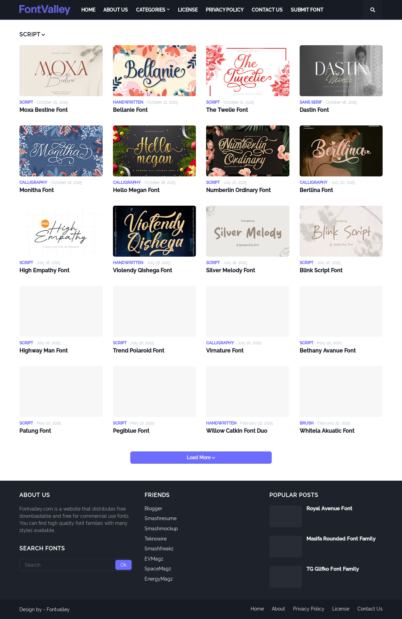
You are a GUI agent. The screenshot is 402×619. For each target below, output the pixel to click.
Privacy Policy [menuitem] (225, 10)
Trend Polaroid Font (138, 350)
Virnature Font (225, 350)
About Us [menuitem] (115, 10)
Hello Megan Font (136, 189)
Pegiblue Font (131, 430)
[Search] (76, 564)
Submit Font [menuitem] (307, 10)
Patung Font (35, 430)
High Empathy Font (44, 269)
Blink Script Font (321, 269)
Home (256, 609)
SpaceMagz (158, 568)
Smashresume (161, 518)
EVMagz (154, 558)
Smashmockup (161, 528)
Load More (199, 457)
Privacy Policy (308, 609)
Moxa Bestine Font (43, 109)
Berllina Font (316, 189)
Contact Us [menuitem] (267, 10)
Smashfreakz (159, 548)
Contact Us (370, 609)
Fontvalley (58, 609)
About (278, 609)
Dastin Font (314, 109)
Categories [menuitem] (150, 10)
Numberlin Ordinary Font (238, 189)
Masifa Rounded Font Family (340, 538)
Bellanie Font (130, 109)
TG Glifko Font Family (332, 569)
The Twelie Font (227, 109)
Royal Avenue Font (329, 508)
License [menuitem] (188, 10)
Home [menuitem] (88, 10)
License (340, 609)
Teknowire (156, 538)
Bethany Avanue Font (328, 350)
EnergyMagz (159, 578)
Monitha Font (36, 189)
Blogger (153, 508)
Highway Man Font (43, 350)
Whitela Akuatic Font (327, 430)
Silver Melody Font (230, 269)
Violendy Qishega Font (142, 269)
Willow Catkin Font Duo (236, 430)
